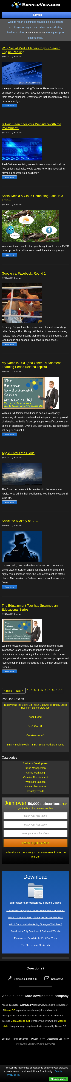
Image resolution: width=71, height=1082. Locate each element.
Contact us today (35, 32)
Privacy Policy (38, 1039)
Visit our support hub (25, 978)
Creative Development (35, 777)
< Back (8, 690)
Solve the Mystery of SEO (20, 521)
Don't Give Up (35, 726)
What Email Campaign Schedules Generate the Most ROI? (35, 910)
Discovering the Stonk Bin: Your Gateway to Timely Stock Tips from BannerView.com (35, 706)
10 (60, 690)
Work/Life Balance (35, 781)
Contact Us (57, 978)
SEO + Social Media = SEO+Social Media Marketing (35, 744)
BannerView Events (35, 786)
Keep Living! (35, 716)
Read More (9, 106)
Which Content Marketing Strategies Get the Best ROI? (35, 917)
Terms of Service (20, 1039)
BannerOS (9, 1010)
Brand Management (35, 768)
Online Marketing (35, 772)
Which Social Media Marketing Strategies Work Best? (35, 924)
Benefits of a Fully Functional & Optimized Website (35, 931)
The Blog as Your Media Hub (35, 945)
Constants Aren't (35, 735)
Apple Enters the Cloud (18, 453)
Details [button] (58, 1071)
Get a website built (20, 1021)
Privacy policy (12, 1074)
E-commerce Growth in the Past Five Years (35, 938)
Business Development (35, 763)
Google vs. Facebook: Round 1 (24, 273)
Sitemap (6, 1039)
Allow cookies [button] (58, 1079)
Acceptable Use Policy (58, 1039)
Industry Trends (35, 791)
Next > (19, 690)
